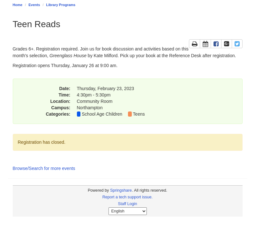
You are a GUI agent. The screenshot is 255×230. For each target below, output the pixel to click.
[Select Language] (128, 211)
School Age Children (102, 114)
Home (18, 5)
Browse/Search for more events (44, 168)
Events (34, 5)
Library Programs (61, 5)
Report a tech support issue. (127, 197)
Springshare (121, 190)
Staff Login (127, 204)
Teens (139, 114)
